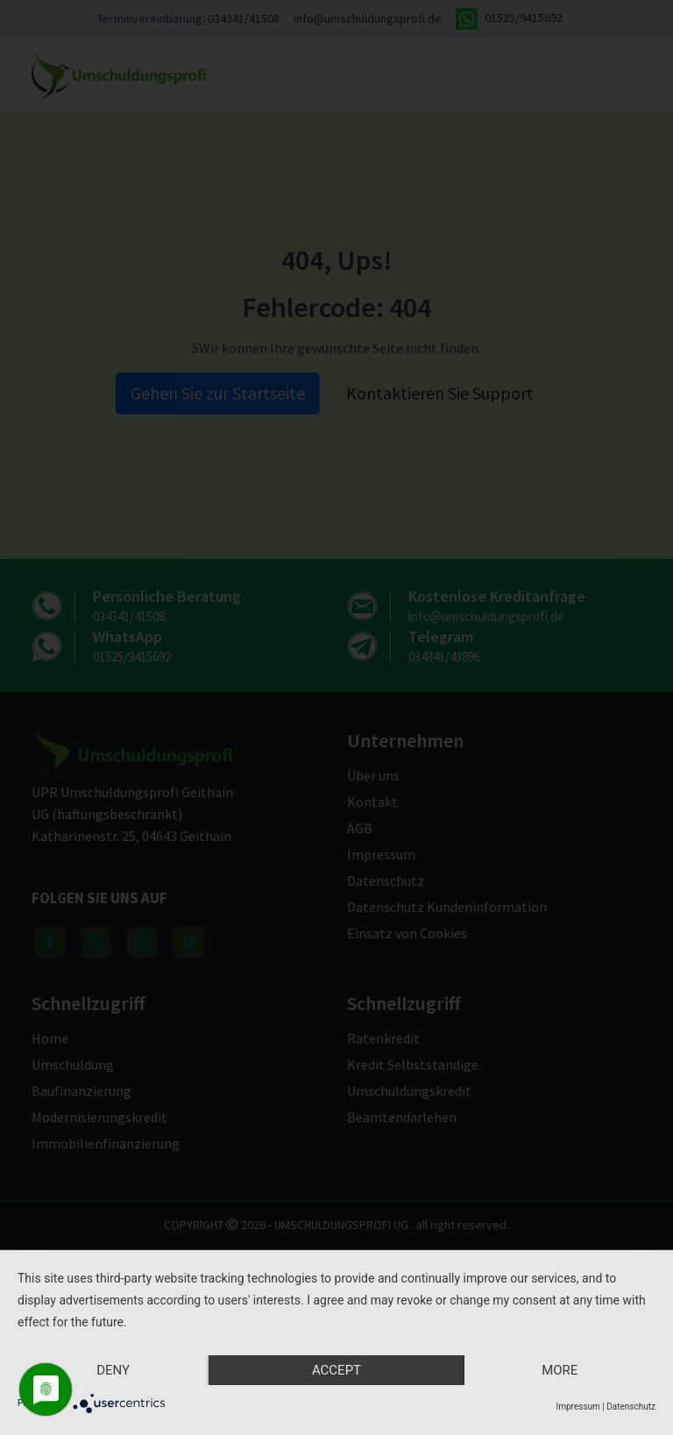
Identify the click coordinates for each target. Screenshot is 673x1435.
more (559, 1370)
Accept (336, 1370)
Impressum (578, 1406)
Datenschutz (630, 1406)
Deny (113, 1370)
